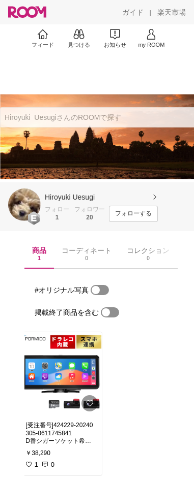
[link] (60, 373)
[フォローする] (133, 214)
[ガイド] (133, 12)
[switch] (100, 290)
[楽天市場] (171, 12)
